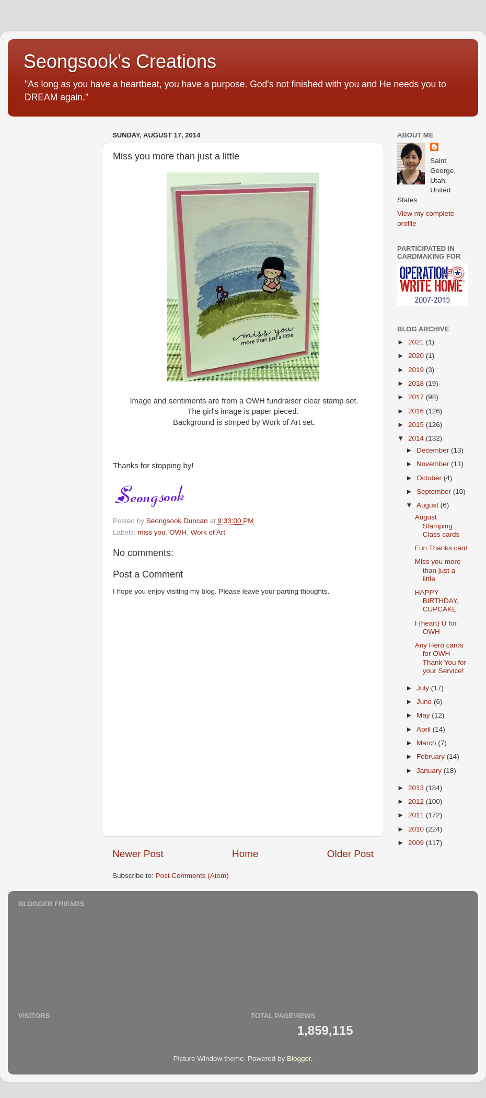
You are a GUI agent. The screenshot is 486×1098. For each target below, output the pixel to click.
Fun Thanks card (441, 548)
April (424, 729)
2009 (417, 843)
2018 (417, 383)
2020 (417, 356)
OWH (178, 532)
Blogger (299, 1058)
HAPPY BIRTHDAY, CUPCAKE (437, 600)
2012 (417, 801)
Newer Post (138, 853)
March (427, 743)
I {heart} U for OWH (436, 627)
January (430, 771)
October (430, 478)
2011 (417, 815)
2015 (417, 425)
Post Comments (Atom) (192, 876)
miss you (151, 532)
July (423, 688)
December (433, 450)
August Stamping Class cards (437, 525)
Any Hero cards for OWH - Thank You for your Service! (440, 658)
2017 (417, 397)
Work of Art (208, 532)
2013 (417, 788)
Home (245, 853)
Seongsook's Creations (120, 61)
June (425, 702)
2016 (417, 411)
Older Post (350, 853)
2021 (417, 342)
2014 (417, 438)
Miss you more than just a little (438, 570)
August (428, 505)
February (431, 756)
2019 (417, 370)
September (434, 491)
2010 (417, 829)
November (433, 464)
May (424, 715)
